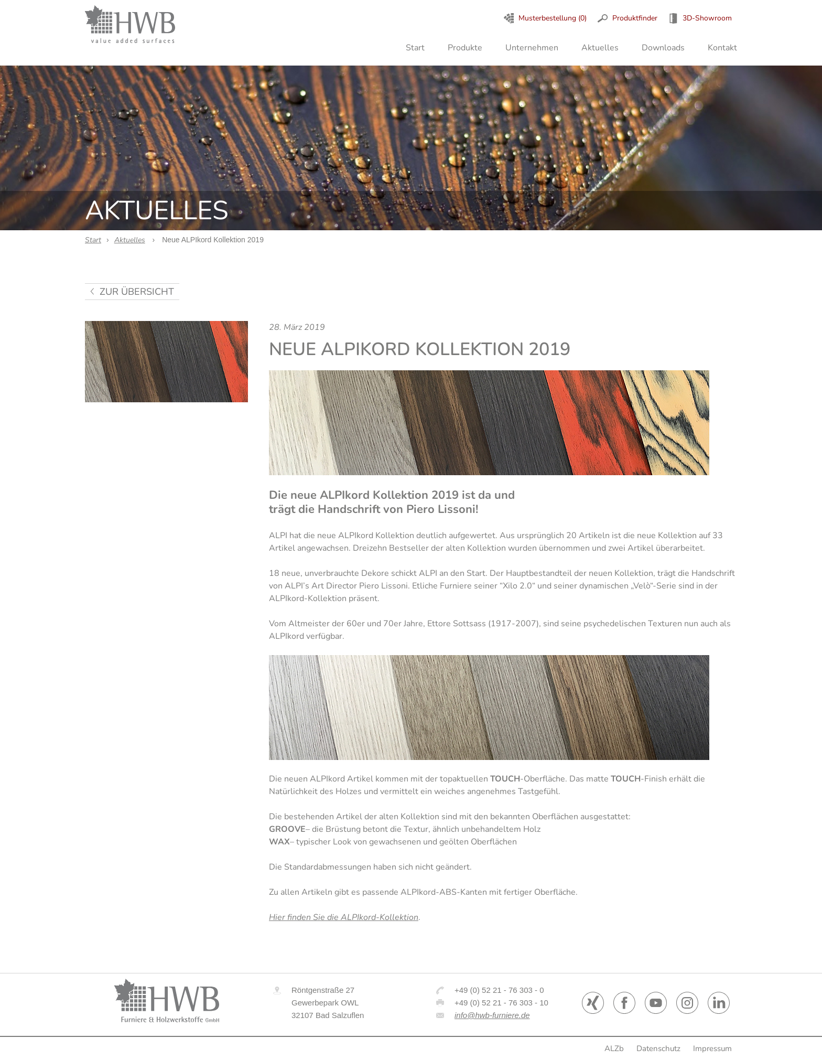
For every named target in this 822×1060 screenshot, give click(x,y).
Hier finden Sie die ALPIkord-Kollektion (343, 917)
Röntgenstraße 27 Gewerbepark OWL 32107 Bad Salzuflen (327, 1003)
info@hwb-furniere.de (492, 1015)
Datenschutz (658, 1048)
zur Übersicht (137, 291)
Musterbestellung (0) (552, 18)
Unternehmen (531, 47)
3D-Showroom (707, 18)
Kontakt (722, 47)
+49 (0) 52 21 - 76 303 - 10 (501, 1002)
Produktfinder (634, 18)
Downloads (663, 47)
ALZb (614, 1048)
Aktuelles (600, 47)
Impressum (712, 1048)
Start (415, 47)
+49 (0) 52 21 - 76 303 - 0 (499, 990)
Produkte (465, 47)
